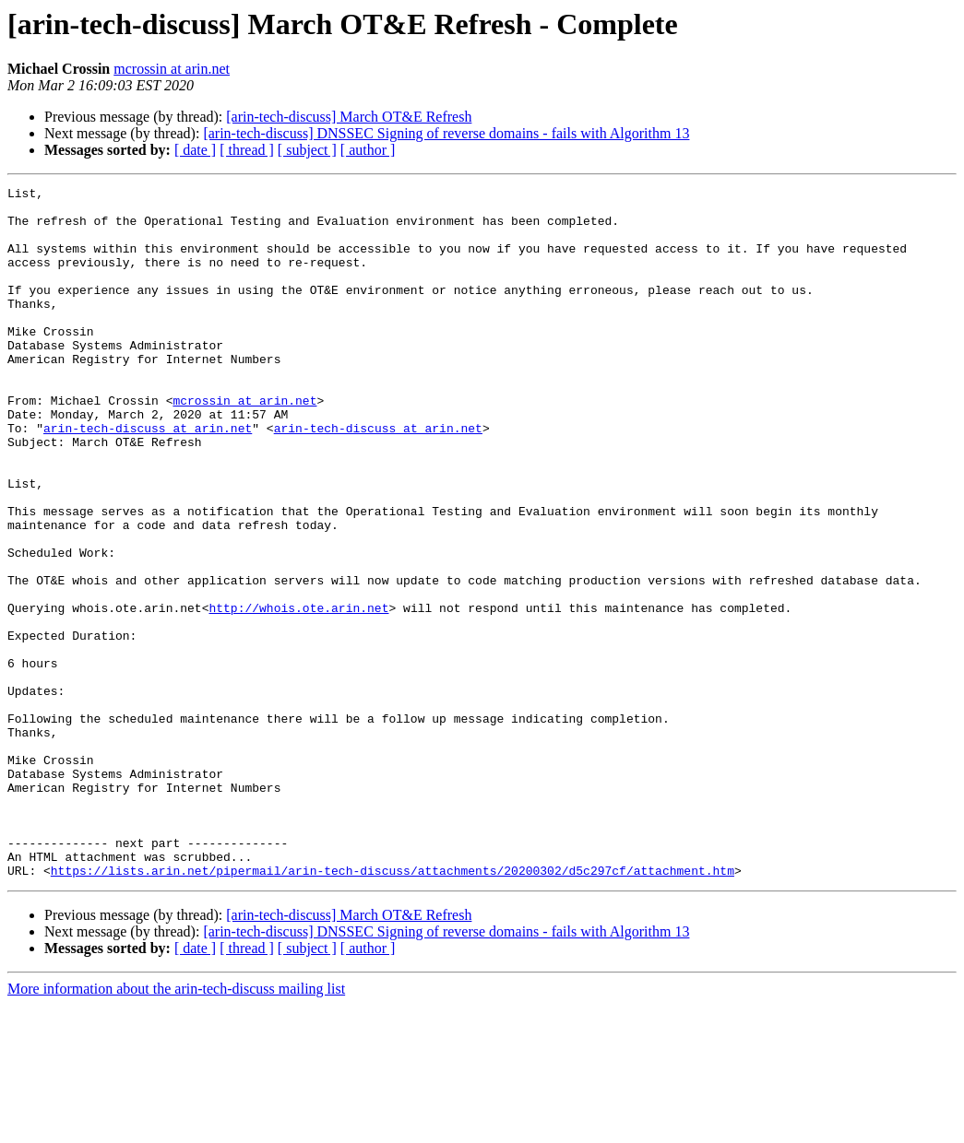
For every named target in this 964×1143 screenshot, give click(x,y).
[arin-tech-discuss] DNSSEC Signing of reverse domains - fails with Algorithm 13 (446, 133)
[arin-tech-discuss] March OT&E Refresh (348, 116)
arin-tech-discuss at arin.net (147, 477)
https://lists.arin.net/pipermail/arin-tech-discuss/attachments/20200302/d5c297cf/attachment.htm (392, 1008)
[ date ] (195, 150)
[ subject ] (307, 150)
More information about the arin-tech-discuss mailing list (176, 1127)
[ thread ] (247, 150)
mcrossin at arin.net (171, 69)
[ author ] (368, 150)
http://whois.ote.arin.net (298, 693)
